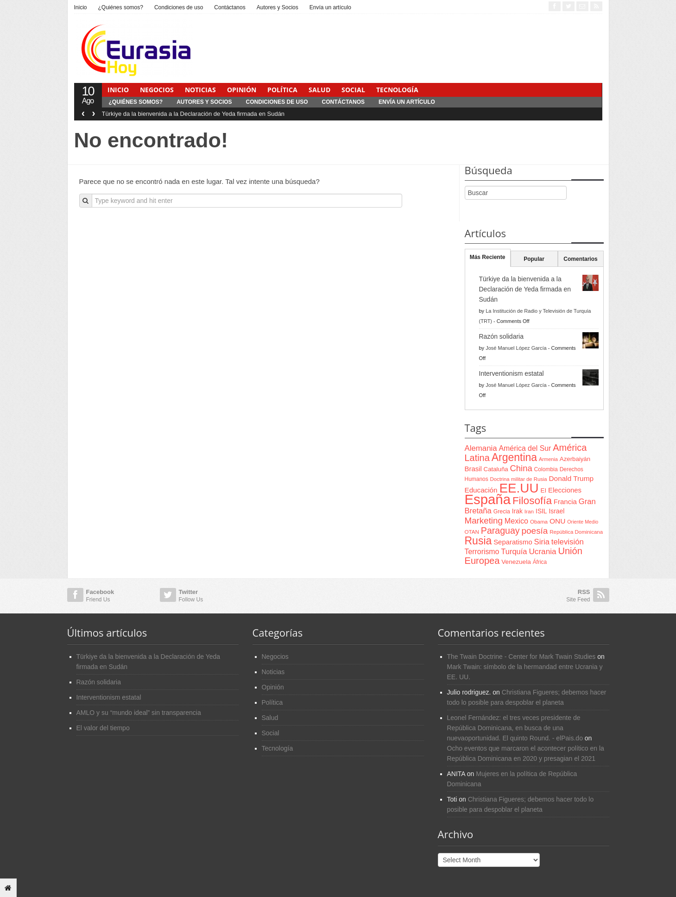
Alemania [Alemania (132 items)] (481, 448)
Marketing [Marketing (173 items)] (484, 520)
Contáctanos (229, 7)
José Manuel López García (516, 348)
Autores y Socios (277, 7)
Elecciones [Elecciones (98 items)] (564, 490)
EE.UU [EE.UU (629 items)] (518, 488)
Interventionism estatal (511, 373)
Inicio (80, 7)
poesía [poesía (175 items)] (535, 531)
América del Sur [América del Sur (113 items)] (525, 448)
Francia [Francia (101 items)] (565, 501)
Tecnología (397, 89)
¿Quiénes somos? (120, 7)
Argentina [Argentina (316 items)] (514, 457)
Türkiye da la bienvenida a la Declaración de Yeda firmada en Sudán (193, 113)
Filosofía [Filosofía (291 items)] (532, 500)
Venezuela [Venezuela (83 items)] (516, 561)
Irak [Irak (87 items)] (517, 511)
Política (282, 89)
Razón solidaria (501, 336)
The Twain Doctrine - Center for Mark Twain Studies (521, 656)
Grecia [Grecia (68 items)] (501, 511)
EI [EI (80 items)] (543, 490)
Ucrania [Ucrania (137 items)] (542, 551)
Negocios (157, 89)
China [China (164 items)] (521, 468)
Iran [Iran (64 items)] (529, 511)
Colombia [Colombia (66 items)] (546, 469)
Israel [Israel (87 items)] (556, 511)
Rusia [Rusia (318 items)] (478, 541)
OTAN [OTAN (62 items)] (472, 532)
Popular (534, 259)
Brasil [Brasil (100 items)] (473, 469)
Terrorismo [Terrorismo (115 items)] (482, 552)
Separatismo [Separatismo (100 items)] (512, 542)
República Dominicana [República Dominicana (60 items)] (576, 532)
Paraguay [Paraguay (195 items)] (500, 530)
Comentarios (580, 259)
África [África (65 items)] (540, 562)
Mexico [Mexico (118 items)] (516, 521)
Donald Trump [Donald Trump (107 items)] (571, 478)
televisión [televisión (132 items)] (567, 541)
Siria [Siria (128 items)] (542, 541)
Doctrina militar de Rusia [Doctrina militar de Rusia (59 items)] (518, 479)
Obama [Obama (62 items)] (539, 521)
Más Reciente (487, 257)
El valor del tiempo (103, 728)
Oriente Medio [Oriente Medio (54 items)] (582, 521)
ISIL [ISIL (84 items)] (541, 511)
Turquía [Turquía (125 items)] (514, 551)
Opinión (241, 89)
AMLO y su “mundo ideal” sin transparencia (138, 712)
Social (353, 89)
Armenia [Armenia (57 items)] (548, 459)
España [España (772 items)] (488, 499)
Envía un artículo (330, 7)
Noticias (200, 89)
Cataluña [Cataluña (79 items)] (496, 469)
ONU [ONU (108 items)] (557, 521)
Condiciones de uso (178, 7)
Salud (319, 89)
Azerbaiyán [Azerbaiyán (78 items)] (575, 458)
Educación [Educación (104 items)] (481, 490)
